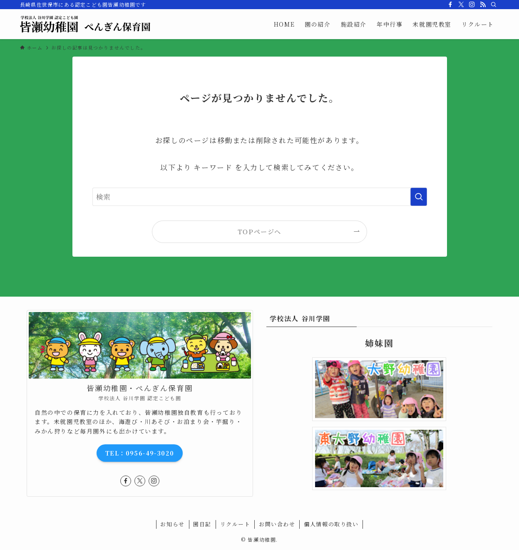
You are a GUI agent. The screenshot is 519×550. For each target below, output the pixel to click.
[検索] (493, 4)
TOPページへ (259, 231)
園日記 (202, 524)
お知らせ (172, 524)
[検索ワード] (259, 197)
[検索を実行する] (418, 197)
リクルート (235, 524)
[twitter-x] (461, 4)
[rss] (482, 4)
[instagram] (472, 4)
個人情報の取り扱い (331, 524)
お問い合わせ (277, 524)
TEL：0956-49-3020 (139, 453)
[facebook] (450, 4)
